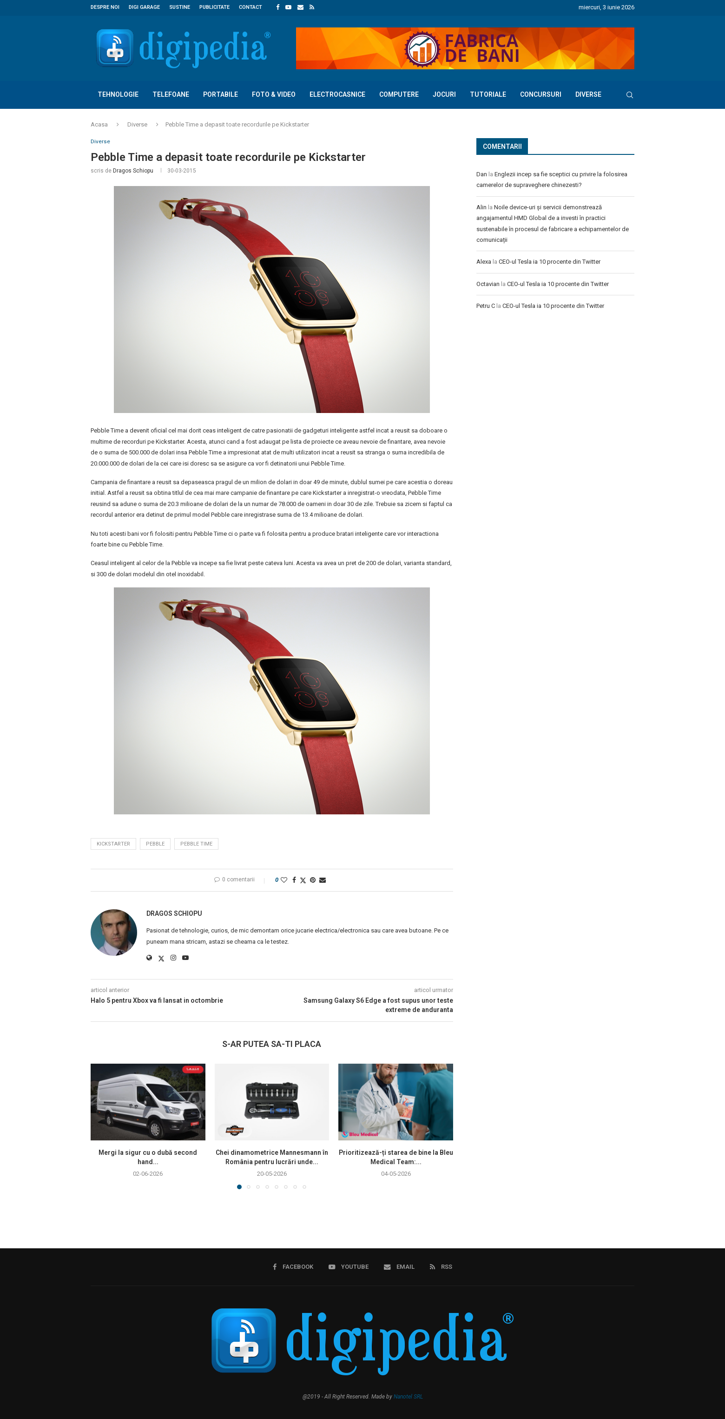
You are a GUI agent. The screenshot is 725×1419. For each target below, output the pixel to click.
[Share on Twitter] (303, 880)
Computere (399, 93)
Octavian (488, 282)
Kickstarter (113, 843)
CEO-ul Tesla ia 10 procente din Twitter (549, 260)
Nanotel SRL (408, 1396)
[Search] (629, 93)
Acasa (99, 123)
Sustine (179, 7)
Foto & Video (274, 93)
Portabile (220, 93)
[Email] (300, 7)
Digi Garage (144, 7)
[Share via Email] (322, 879)
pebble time (196, 843)
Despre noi (105, 7)
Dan (481, 173)
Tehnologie (118, 93)
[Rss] (312, 7)
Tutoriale (488, 93)
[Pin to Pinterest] (313, 879)
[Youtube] (288, 7)
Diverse (588, 93)
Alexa (483, 260)
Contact (250, 7)
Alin (481, 205)
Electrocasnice (337, 93)
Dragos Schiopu (133, 170)
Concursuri (540, 93)
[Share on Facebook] (294, 879)
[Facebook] (277, 7)
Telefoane (170, 93)
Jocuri (444, 93)
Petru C (485, 304)
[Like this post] (284, 879)
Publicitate (214, 7)
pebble (155, 843)
